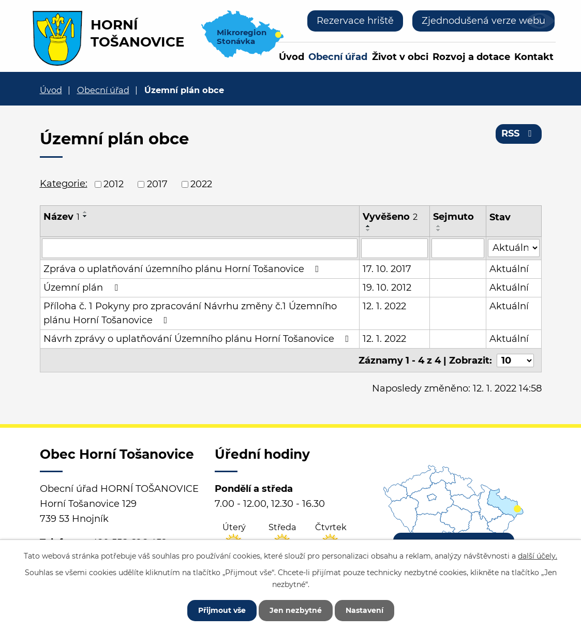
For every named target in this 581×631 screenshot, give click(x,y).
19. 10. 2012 (387, 287)
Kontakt (534, 57)
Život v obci (400, 57)
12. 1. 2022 (385, 306)
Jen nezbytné (296, 610)
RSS (518, 133)
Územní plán (82, 287)
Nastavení (364, 610)
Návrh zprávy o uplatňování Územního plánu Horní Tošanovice (198, 338)
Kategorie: (63, 183)
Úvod (291, 57)
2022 (201, 184)
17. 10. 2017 (387, 269)
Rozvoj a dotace (471, 57)
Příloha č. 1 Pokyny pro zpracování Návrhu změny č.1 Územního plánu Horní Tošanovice (190, 313)
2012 (113, 184)
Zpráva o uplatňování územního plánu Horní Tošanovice (183, 269)
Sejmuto (453, 216)
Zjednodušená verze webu (483, 20)
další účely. (537, 556)
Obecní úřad (337, 57)
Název (61, 216)
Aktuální (509, 269)
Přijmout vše (222, 610)
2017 (157, 184)
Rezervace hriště (355, 20)
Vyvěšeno (390, 216)
